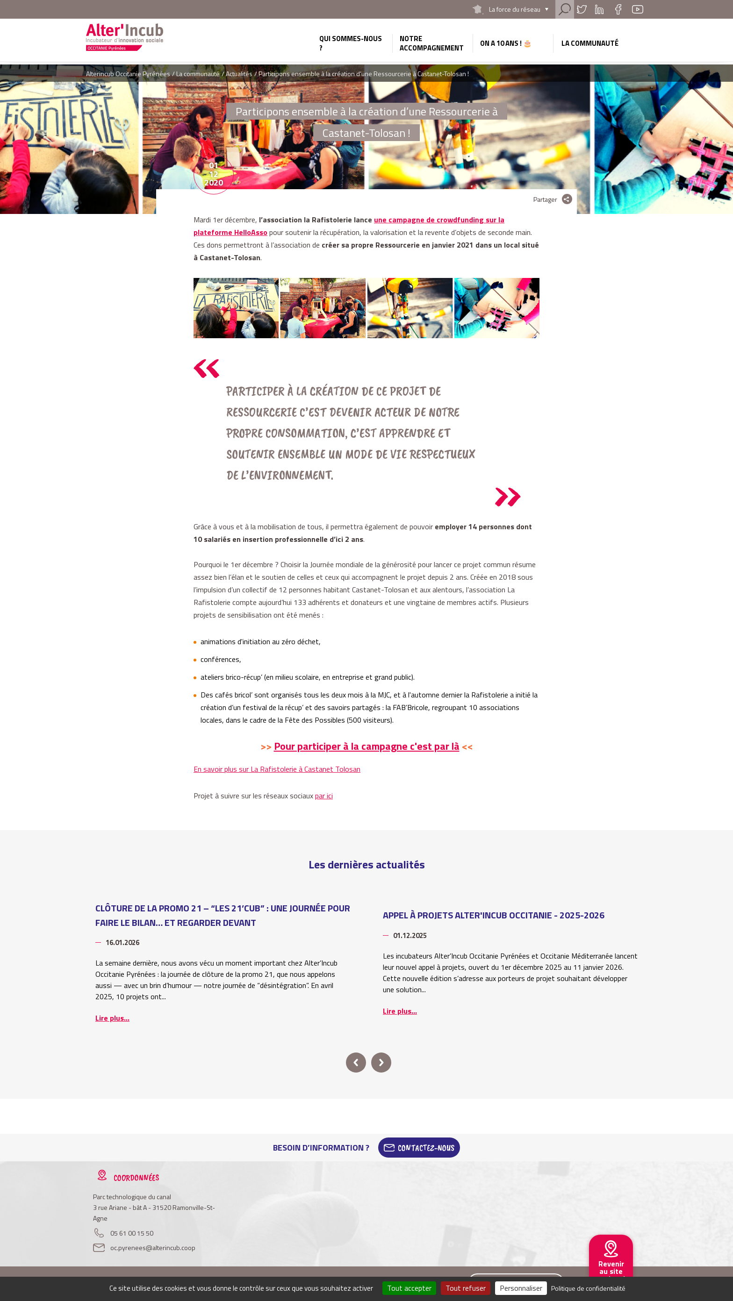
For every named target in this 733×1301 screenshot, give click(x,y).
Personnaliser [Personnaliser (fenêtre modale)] (521, 1288)
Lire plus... (112, 1018)
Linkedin (599, 9)
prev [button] (355, 1062)
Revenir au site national (611, 1271)
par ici (324, 795)
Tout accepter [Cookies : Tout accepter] (409, 1288)
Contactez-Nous (426, 1148)
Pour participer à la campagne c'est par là (367, 746)
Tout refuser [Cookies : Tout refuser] (466, 1288)
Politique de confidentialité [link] (588, 1288)
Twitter (581, 9)
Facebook (618, 9)
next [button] (381, 1062)
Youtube (637, 9)
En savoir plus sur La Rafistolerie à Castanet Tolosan (277, 769)
